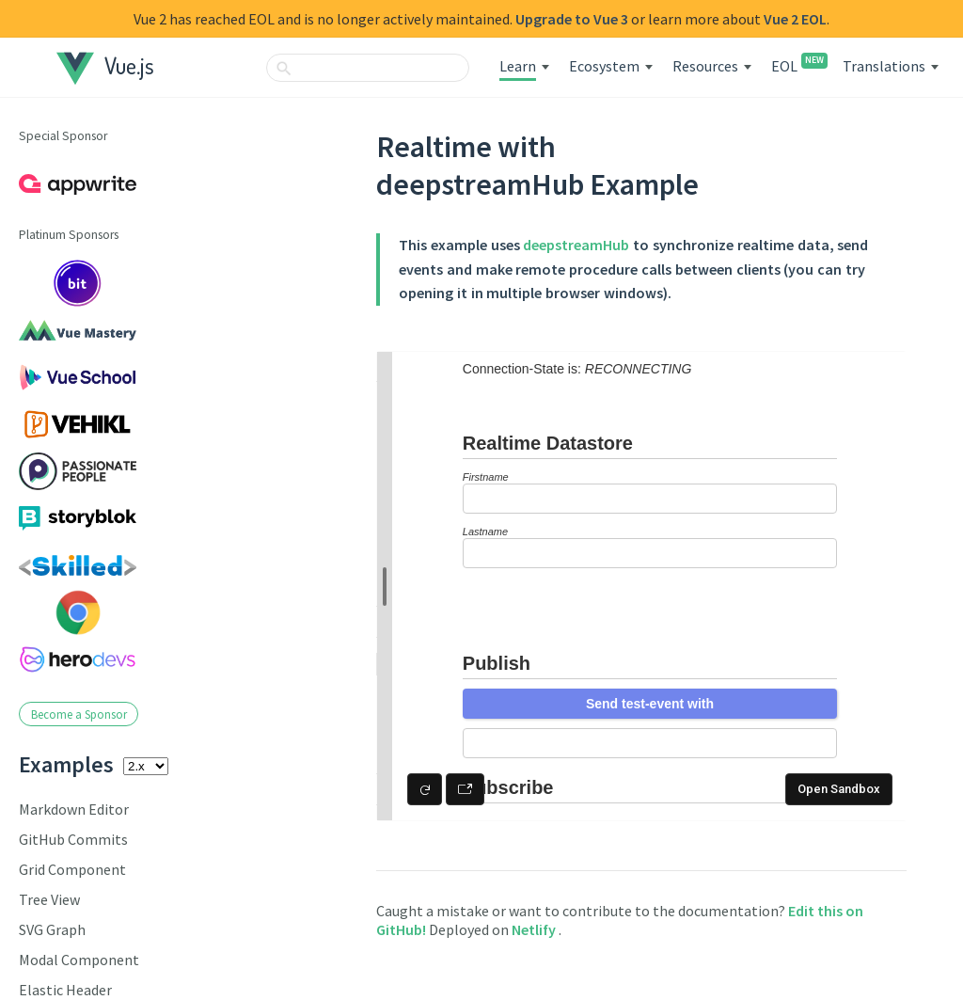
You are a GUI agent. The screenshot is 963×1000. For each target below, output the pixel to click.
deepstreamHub (576, 244)
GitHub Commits (73, 839)
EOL (796, 65)
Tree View (49, 899)
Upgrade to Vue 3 (571, 18)
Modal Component (79, 959)
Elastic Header (65, 989)
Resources (705, 65)
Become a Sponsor (79, 714)
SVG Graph (52, 929)
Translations (884, 65)
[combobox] (367, 68)
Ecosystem (604, 65)
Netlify (535, 929)
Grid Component (72, 869)
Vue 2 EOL (795, 18)
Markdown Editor (74, 809)
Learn (517, 65)
